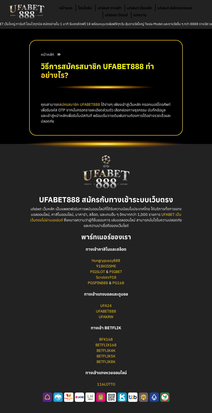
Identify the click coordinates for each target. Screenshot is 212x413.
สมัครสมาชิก (69, 104)
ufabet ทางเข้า (109, 8)
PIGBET (115, 271)
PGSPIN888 (98, 282)
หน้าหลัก (47, 54)
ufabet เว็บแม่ (116, 15)
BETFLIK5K (106, 356)
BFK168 (106, 339)
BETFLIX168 (106, 345)
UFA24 (106, 305)
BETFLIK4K (106, 350)
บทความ (140, 15)
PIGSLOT (97, 271)
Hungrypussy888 (106, 260)
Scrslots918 (106, 277)
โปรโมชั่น (85, 8)
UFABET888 (90, 104)
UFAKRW (106, 316)
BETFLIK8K (106, 361)
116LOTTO (106, 384)
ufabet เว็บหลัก (139, 8)
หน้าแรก (65, 8)
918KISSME (106, 266)
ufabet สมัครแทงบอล (174, 8)
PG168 (118, 282)
